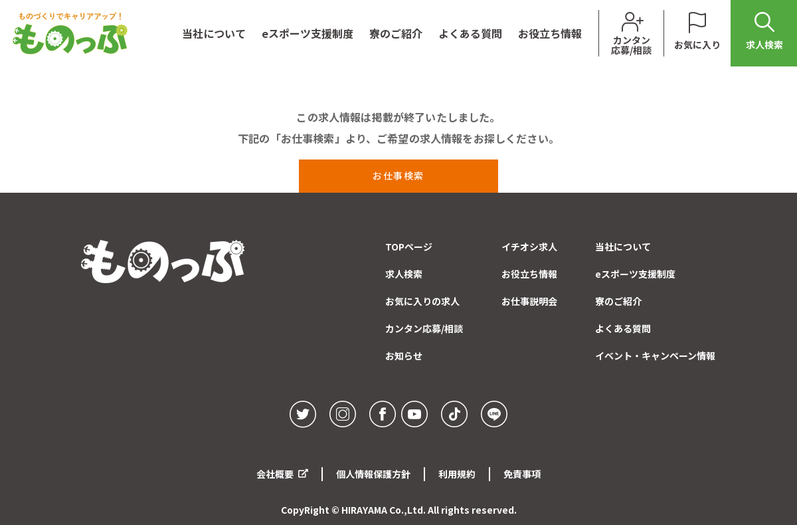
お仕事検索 (398, 175)
